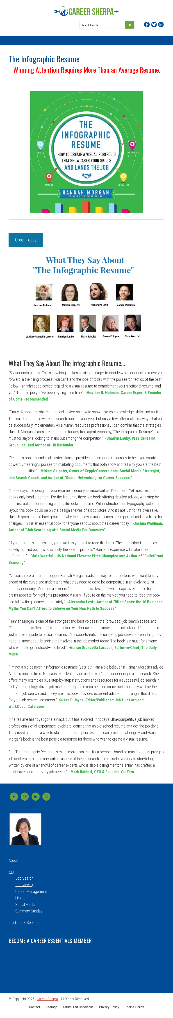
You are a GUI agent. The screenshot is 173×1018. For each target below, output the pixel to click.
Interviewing (24, 884)
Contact (34, 1007)
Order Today (25, 240)
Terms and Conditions (78, 1007)
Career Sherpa (86, 11)
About (13, 860)
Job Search (24, 878)
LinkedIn (21, 898)
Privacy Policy (109, 1007)
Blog (12, 871)
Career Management (31, 891)
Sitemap (51, 1007)
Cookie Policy (134, 1007)
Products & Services (24, 922)
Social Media (25, 904)
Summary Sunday (28, 911)
